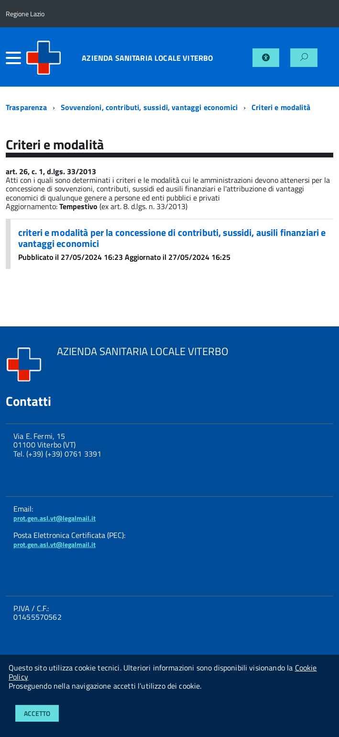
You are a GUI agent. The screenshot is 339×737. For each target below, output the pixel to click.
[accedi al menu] (15, 58)
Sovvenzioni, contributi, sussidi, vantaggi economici (149, 107)
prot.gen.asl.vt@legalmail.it (54, 518)
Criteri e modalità (281, 107)
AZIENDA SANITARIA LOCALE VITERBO (147, 58)
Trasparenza (26, 107)
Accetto (37, 713)
